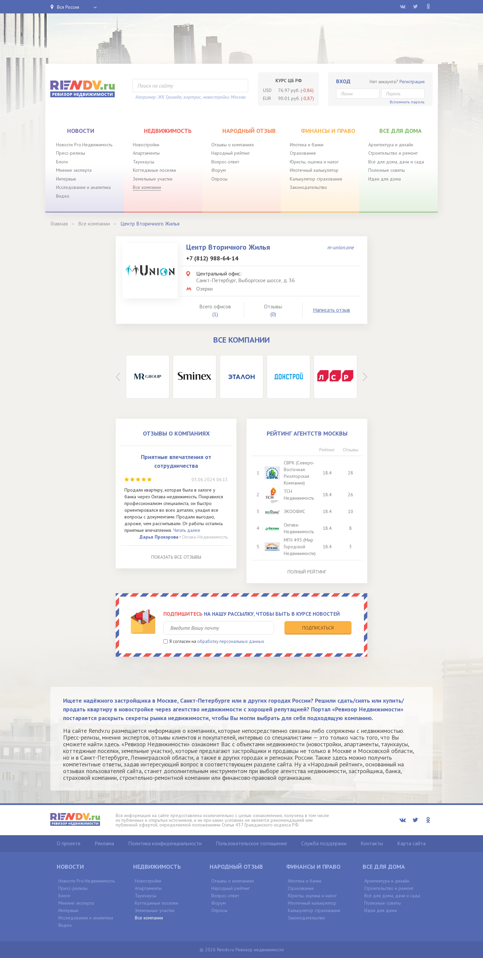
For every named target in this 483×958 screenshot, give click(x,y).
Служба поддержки (323, 843)
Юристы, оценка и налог (314, 162)
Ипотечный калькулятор (314, 170)
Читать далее (186, 530)
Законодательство (308, 187)
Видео (62, 196)
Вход (343, 81)
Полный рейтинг (306, 572)
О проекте (68, 843)
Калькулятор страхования (316, 179)
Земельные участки (152, 179)
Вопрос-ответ (225, 162)
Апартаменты (146, 153)
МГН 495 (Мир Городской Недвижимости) (300, 546)
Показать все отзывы (176, 557)
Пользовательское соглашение (251, 843)
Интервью (66, 179)
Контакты (372, 843)
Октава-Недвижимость (205, 537)
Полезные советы (386, 170)
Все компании (147, 187)
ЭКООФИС (294, 511)
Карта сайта (411, 843)
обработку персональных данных (230, 641)
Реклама (104, 843)
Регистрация (412, 82)
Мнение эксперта (74, 170)
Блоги (62, 162)
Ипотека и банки (306, 145)
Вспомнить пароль (407, 101)
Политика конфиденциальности (165, 843)
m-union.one (340, 247)
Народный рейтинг (230, 153)
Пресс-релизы (70, 153)
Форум (218, 170)
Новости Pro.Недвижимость (84, 145)
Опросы (219, 179)
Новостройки (146, 145)
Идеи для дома (384, 179)
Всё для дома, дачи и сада (396, 162)
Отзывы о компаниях (232, 145)
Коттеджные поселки (154, 170)
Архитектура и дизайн (390, 145)
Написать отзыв (331, 309)
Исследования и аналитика (83, 187)
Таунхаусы (143, 162)
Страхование (303, 153)
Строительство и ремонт (393, 153)
